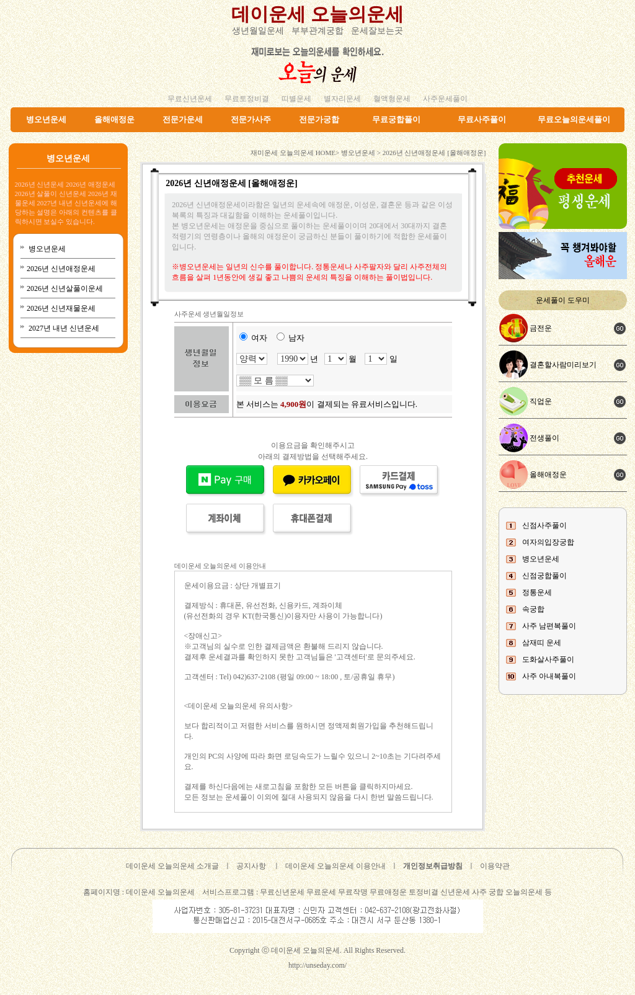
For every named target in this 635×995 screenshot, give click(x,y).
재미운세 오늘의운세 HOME (293, 152)
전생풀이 (544, 438)
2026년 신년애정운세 (61, 268)
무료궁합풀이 (396, 119)
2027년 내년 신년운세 (63, 328)
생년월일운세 (258, 30)
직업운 (541, 401)
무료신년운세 (189, 98)
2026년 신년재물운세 (61, 308)
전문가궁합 (319, 119)
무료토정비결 (246, 98)
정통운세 (537, 592)
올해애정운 (114, 119)
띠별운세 (296, 98)
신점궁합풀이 (544, 575)
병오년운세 (46, 119)
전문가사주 (251, 119)
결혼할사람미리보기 (563, 364)
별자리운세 (342, 98)
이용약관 (495, 866)
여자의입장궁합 (548, 542)
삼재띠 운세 (541, 642)
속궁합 (533, 609)
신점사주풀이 (544, 525)
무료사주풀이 (482, 119)
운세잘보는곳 (377, 30)
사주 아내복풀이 (549, 676)
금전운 (541, 328)
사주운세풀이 (445, 98)
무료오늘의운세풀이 (574, 119)
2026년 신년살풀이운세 (65, 288)
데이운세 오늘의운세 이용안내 (335, 866)
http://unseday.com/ (317, 965)
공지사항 (251, 866)
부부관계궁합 (317, 30)
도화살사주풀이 (548, 659)
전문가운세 (182, 119)
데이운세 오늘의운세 (317, 14)
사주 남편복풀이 (549, 626)
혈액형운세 (392, 98)
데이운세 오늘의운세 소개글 (172, 866)
